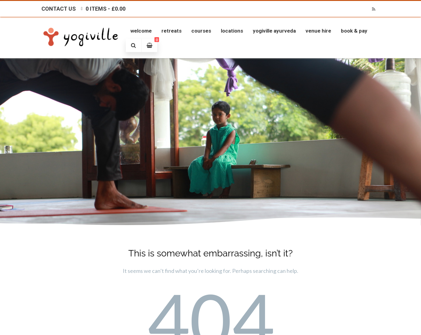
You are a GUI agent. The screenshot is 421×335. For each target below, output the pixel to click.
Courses (201, 31)
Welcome (141, 31)
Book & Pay (354, 31)
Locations (232, 31)
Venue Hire (318, 31)
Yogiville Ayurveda (274, 31)
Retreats (171, 31)
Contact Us (58, 8)
